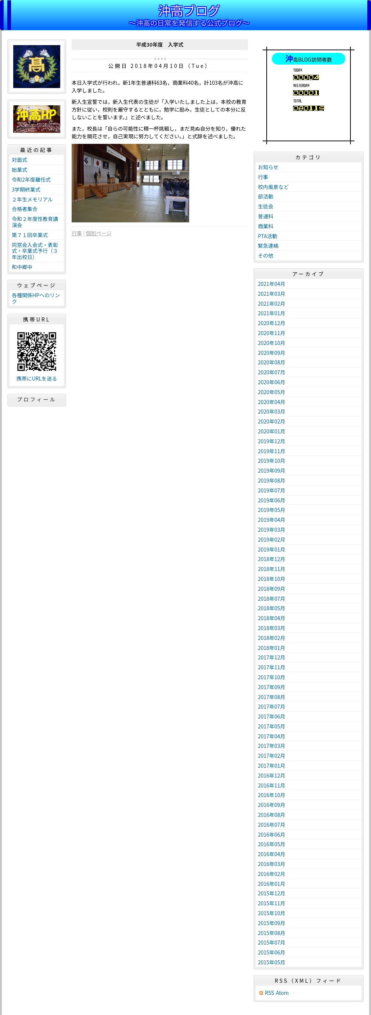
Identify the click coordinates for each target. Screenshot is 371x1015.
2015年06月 (271, 952)
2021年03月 (271, 293)
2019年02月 (271, 539)
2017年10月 (271, 677)
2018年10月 (271, 578)
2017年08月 (271, 697)
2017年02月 (271, 755)
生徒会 (265, 206)
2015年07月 (271, 942)
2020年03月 (271, 411)
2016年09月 (271, 804)
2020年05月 (271, 392)
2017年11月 (271, 667)
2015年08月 (271, 932)
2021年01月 (271, 313)
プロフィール (37, 399)
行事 (77, 233)
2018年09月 (271, 588)
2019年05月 (271, 509)
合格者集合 (24, 208)
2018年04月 (271, 618)
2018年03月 (271, 628)
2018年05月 (271, 608)
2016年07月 (271, 824)
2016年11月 (271, 785)
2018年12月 (271, 559)
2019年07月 (271, 490)
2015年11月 (271, 903)
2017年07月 (271, 706)
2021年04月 (271, 283)
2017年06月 (271, 716)
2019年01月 (271, 549)
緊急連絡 (268, 245)
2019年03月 (271, 529)
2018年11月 (271, 568)
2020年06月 (271, 382)
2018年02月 (271, 637)
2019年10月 (271, 460)
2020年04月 (271, 401)
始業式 (19, 169)
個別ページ (99, 233)
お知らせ (268, 167)
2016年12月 (271, 775)
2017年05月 (271, 726)
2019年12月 (271, 441)
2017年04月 (271, 736)
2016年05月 (271, 844)
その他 (265, 255)
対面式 (19, 159)
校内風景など (273, 186)
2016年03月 (271, 863)
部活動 (265, 196)
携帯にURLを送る (37, 378)
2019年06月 (271, 500)
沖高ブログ (189, 10)
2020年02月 (271, 421)
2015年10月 (271, 913)
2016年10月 (271, 794)
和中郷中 (22, 266)
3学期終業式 (26, 189)
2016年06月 (271, 834)
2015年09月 (271, 923)
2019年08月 (271, 480)
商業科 (265, 226)
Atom (282, 992)
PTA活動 (267, 236)
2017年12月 (271, 657)
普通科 (265, 216)
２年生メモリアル (32, 199)
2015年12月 (271, 893)
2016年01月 (271, 883)
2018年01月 (271, 647)
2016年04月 (271, 854)
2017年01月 (271, 765)
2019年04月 (271, 519)
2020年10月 (271, 342)
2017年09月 (271, 687)
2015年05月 (271, 962)
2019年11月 (271, 451)
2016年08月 (271, 814)
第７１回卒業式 (30, 235)
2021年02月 (271, 303)
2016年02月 (271, 873)
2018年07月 (271, 598)
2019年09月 (271, 470)
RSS (269, 992)
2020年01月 (271, 431)
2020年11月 (271, 332)
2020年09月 (271, 352)
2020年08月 (271, 362)
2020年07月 (271, 372)
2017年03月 (271, 745)
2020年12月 (271, 323)
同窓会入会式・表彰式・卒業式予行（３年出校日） (35, 251)
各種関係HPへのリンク (36, 298)
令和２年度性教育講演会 (35, 222)
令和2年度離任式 (31, 179)
